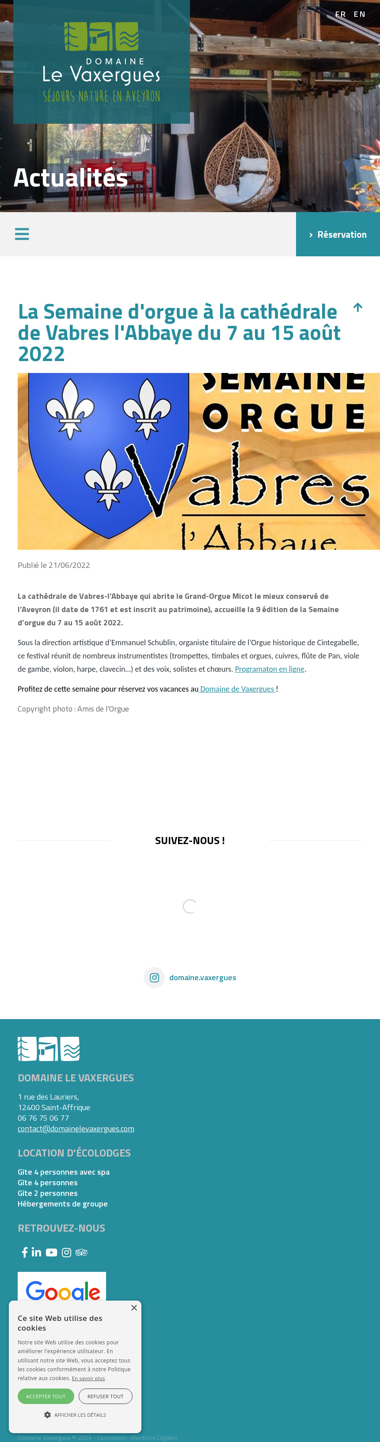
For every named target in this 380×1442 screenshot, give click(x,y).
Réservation (342, 234)
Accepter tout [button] (45, 1396)
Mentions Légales (154, 1437)
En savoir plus (88, 1378)
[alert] (75, 1367)
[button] (22, 234)
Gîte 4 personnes (48, 1182)
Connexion (111, 1437)
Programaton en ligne (269, 669)
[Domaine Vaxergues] (101, 61)
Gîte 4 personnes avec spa (64, 1172)
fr (341, 14)
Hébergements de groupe (63, 1203)
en (360, 14)
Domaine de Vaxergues (237, 689)
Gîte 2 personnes (48, 1193)
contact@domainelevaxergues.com (76, 1128)
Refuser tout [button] (105, 1396)
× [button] (133, 1308)
